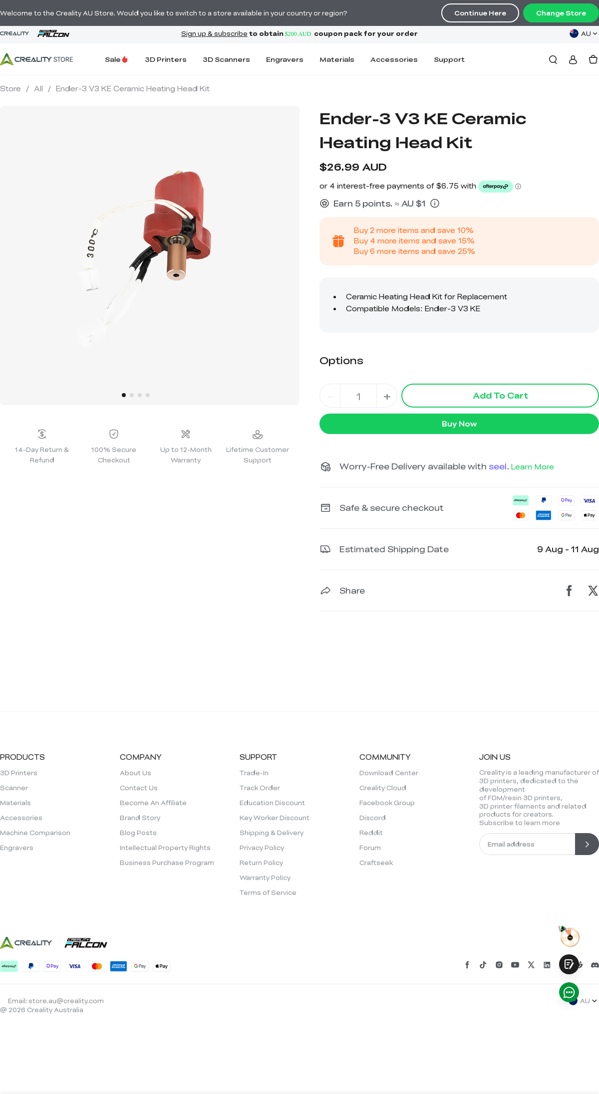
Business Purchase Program (167, 862)
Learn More (532, 466)
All (42, 88)
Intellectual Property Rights (165, 847)
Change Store (561, 12)
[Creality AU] (36, 59)
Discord (372, 817)
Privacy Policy (262, 847)
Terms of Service (268, 892)
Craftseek (376, 862)
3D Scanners (226, 59)
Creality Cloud (382, 787)
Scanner (14, 787)
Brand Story (140, 817)
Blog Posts (138, 832)
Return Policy (261, 862)
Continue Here (480, 12)
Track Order (260, 787)
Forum (370, 847)
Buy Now (459, 424)
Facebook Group (387, 802)
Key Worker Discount (274, 817)
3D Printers (166, 59)
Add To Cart (500, 395)
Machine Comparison (35, 832)
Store (14, 88)
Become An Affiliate (153, 802)
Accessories (394, 59)
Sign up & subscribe (214, 33)
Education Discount (272, 802)
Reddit (371, 832)
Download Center (388, 772)
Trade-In (254, 772)
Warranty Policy (265, 877)
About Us (135, 772)
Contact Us (139, 787)
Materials (336, 59)
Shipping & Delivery (271, 832)
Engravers (284, 59)
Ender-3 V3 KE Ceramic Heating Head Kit (133, 88)
